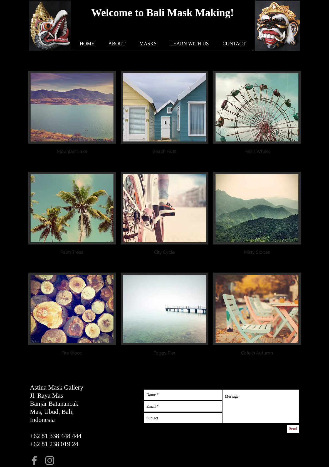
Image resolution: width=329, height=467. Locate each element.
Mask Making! (200, 12)
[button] (72, 119)
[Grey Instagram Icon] (50, 460)
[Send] (293, 429)
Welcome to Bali (129, 12)
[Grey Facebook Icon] (34, 460)
